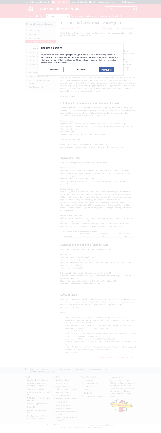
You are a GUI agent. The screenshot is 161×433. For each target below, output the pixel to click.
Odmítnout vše (55, 68)
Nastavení (81, 68)
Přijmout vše (106, 68)
